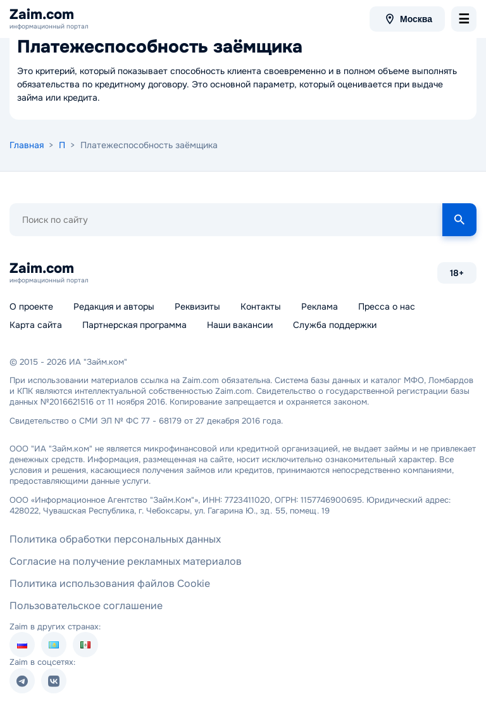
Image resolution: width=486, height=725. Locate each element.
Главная (26, 145)
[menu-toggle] (464, 19)
